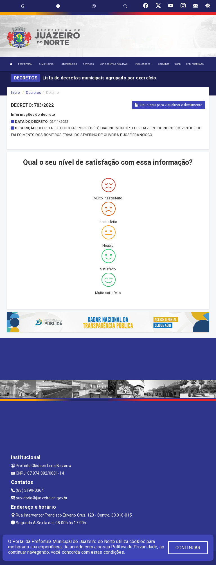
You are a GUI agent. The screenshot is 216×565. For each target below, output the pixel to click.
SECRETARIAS (69, 64)
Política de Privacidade (134, 547)
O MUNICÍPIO (47, 64)
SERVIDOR (163, 64)
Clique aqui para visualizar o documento (168, 105)
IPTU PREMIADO (194, 64)
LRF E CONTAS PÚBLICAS (115, 64)
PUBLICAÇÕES (143, 64)
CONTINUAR (188, 547)
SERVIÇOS (88, 64)
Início (15, 92)
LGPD (178, 64)
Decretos (33, 92)
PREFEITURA (25, 64)
